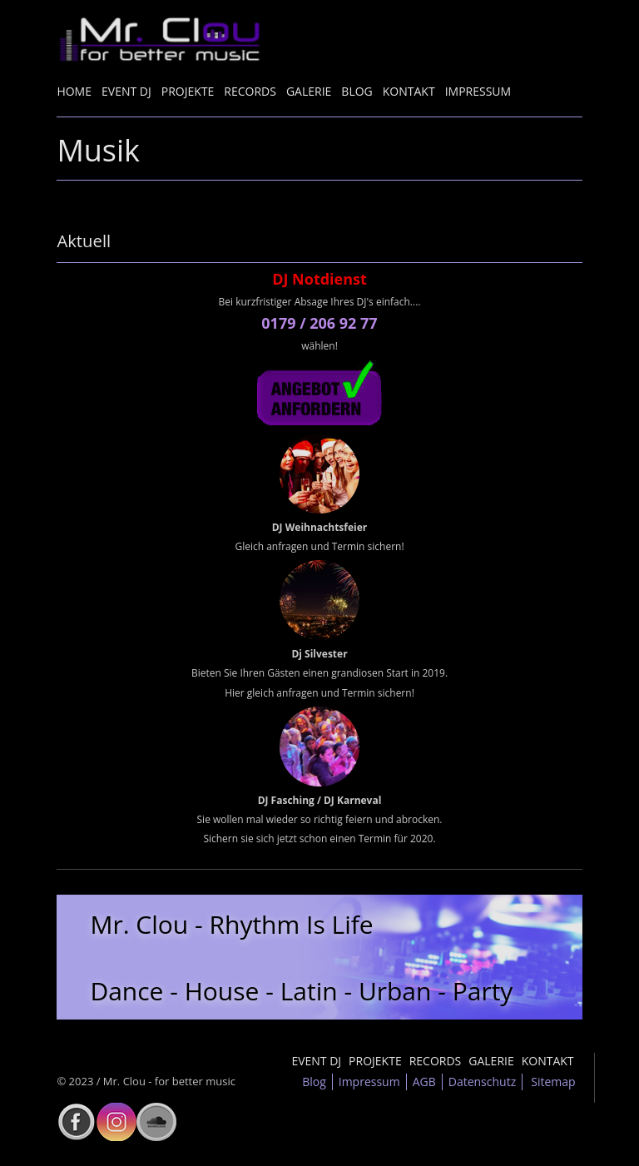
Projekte (188, 91)
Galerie (308, 91)
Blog (356, 91)
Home (74, 91)
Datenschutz (482, 1081)
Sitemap (553, 1081)
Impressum (478, 91)
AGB (424, 1081)
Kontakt (409, 91)
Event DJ (126, 91)
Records (250, 91)
